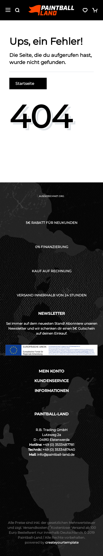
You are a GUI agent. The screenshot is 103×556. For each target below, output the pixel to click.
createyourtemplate (52, 542)
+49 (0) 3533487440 (59, 449)
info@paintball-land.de (55, 454)
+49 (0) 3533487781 (58, 445)
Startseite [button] (28, 83)
